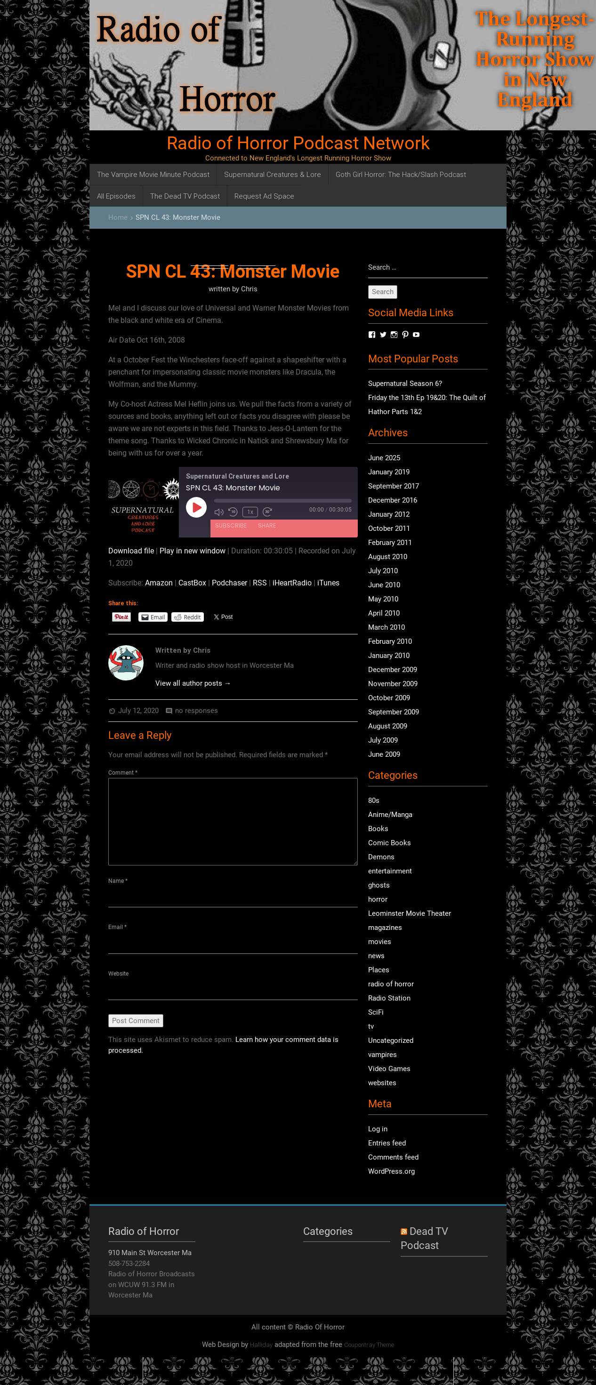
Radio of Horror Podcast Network (298, 143)
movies (379, 941)
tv (371, 1026)
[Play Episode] (196, 507)
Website (118, 973)
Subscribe (231, 525)
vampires (382, 1054)
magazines (385, 927)
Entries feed (387, 1143)
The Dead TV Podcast (185, 196)
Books (378, 829)
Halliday (261, 1345)
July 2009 (383, 741)
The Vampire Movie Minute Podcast (153, 174)
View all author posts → (193, 683)
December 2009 (392, 670)
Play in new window (193, 550)
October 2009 (389, 698)
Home (118, 217)
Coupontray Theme (369, 1345)
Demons (381, 857)
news (376, 956)
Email (117, 927)
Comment (122, 772)
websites (382, 1083)
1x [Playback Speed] (250, 512)
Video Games (389, 1069)
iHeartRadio (292, 582)
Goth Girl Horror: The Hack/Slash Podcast (401, 174)
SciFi (376, 1012)
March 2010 (386, 628)
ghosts (379, 885)
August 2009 (387, 726)
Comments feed (393, 1157)
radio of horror (391, 984)
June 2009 (384, 755)
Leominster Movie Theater (409, 913)
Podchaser (229, 582)
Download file (131, 550)
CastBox (192, 582)
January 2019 (389, 472)
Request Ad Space (264, 196)
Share (267, 525)
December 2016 (392, 500)
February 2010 (390, 642)
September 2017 (393, 486)
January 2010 (389, 656)
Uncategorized (390, 1040)
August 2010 (387, 557)
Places (378, 970)
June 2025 (384, 458)
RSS (260, 582)
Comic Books (389, 843)
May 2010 (383, 599)
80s (373, 800)
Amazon (159, 582)
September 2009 (393, 712)
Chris (249, 289)
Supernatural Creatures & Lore (272, 174)
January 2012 (389, 515)
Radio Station (389, 998)
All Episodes (116, 196)
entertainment (390, 871)
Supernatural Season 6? (405, 384)
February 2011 (390, 543)
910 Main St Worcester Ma (150, 1253)
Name (118, 881)
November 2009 (393, 684)
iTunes (328, 582)
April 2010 (384, 613)
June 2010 (384, 585)
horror (377, 899)
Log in (377, 1129)
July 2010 (383, 571)
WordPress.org (391, 1171)
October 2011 (389, 529)
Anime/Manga (390, 814)
